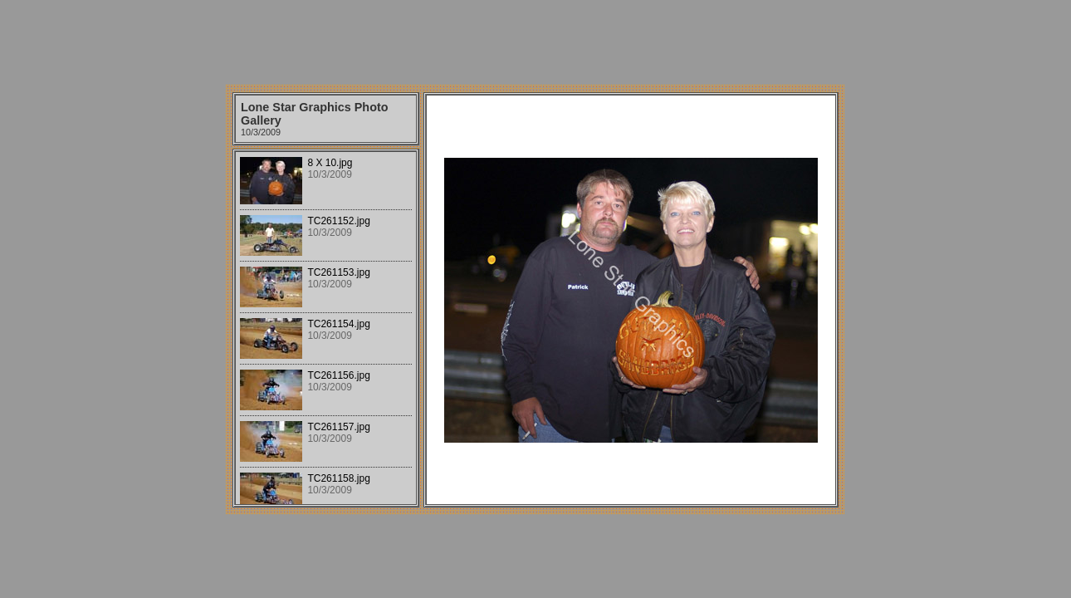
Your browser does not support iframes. (326, 328)
